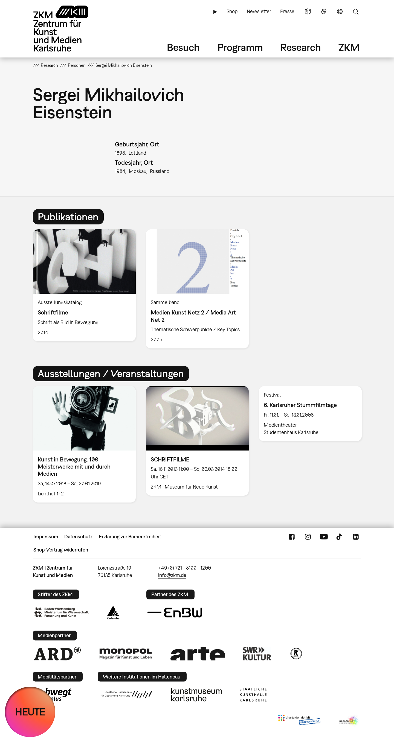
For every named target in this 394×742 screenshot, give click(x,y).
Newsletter (259, 11)
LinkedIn (355, 536)
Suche (355, 11)
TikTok (339, 536)
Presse (287, 11)
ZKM (349, 47)
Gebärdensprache (323, 11)
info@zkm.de (172, 575)
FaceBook (291, 536)
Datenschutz (78, 536)
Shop (232, 11)
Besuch (183, 47)
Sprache (339, 11)
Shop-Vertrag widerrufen (60, 550)
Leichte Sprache (307, 11)
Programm (240, 47)
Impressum (45, 536)
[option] (84, 285)
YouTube (323, 536)
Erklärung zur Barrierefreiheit (130, 536)
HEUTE (30, 712)
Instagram (307, 536)
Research (300, 47)
